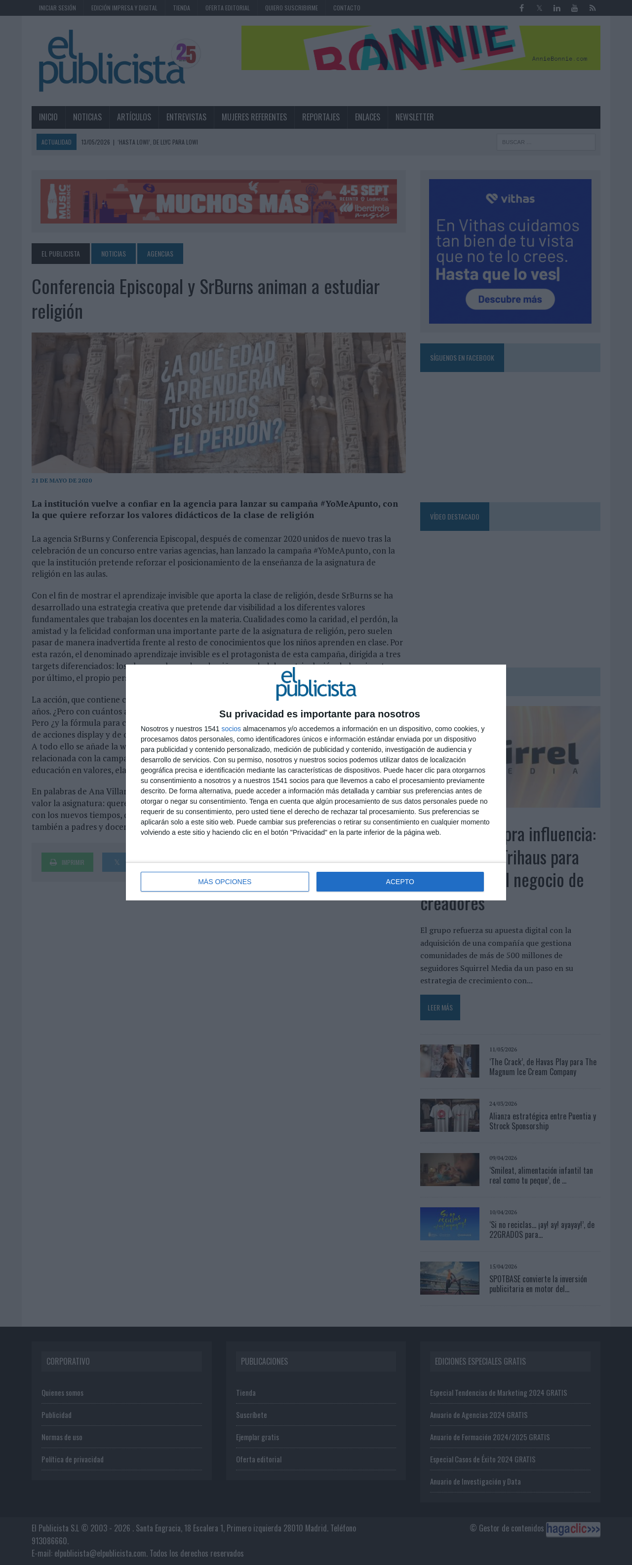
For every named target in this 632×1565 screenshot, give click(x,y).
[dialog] (316, 782)
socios (231, 728)
